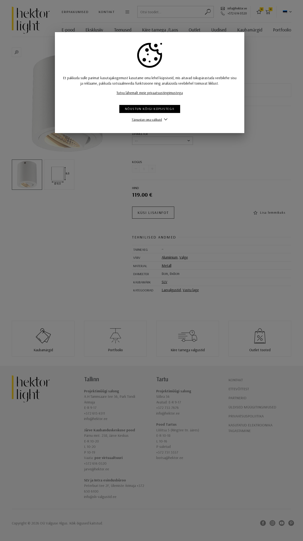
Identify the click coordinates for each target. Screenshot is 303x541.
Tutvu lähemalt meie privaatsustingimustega (151, 92)
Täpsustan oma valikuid (149, 119)
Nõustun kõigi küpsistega (151, 109)
